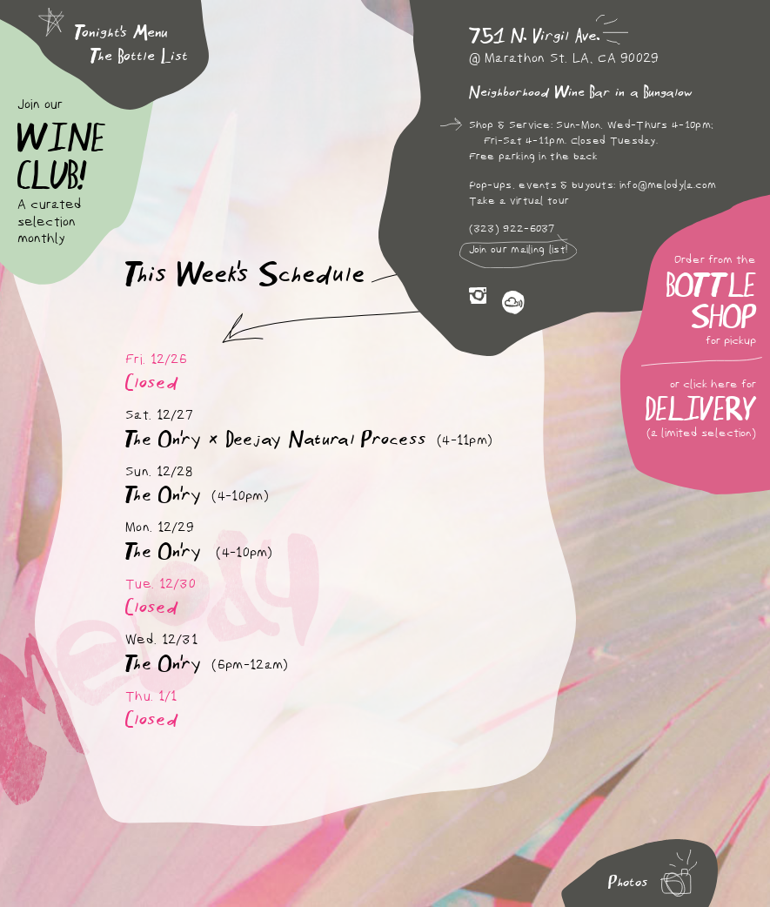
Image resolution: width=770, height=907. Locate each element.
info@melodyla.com (668, 184)
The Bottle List (139, 56)
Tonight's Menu (121, 32)
